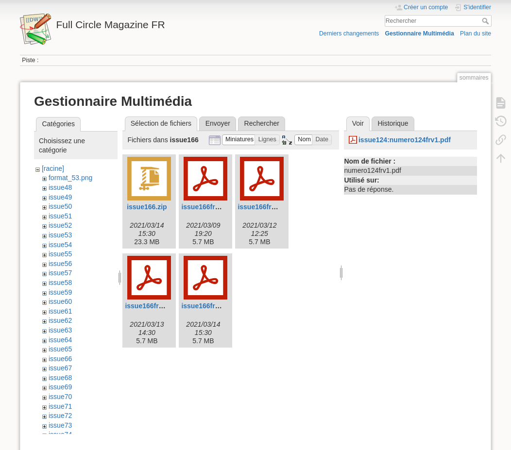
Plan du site (475, 33)
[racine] (53, 168)
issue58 (60, 282)
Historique (392, 123)
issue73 (60, 425)
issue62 (60, 320)
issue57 (60, 273)
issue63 (60, 330)
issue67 (60, 368)
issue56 (60, 263)
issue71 (60, 406)
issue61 (60, 311)
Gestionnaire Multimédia (419, 33)
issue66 (60, 359)
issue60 (60, 301)
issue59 (60, 292)
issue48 (60, 187)
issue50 (60, 206)
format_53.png (70, 178)
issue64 (60, 340)
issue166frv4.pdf (208, 306)
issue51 (60, 216)
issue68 (60, 378)
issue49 (60, 197)
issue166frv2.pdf (264, 207)
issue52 (60, 225)
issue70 (60, 396)
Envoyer (217, 123)
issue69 (60, 387)
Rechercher (486, 20)
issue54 (60, 245)
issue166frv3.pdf (152, 306)
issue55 (60, 254)
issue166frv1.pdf (208, 207)
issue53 (60, 235)
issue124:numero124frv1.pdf (404, 140)
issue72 (60, 415)
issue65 (60, 349)
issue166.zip (147, 207)
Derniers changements (349, 33)
